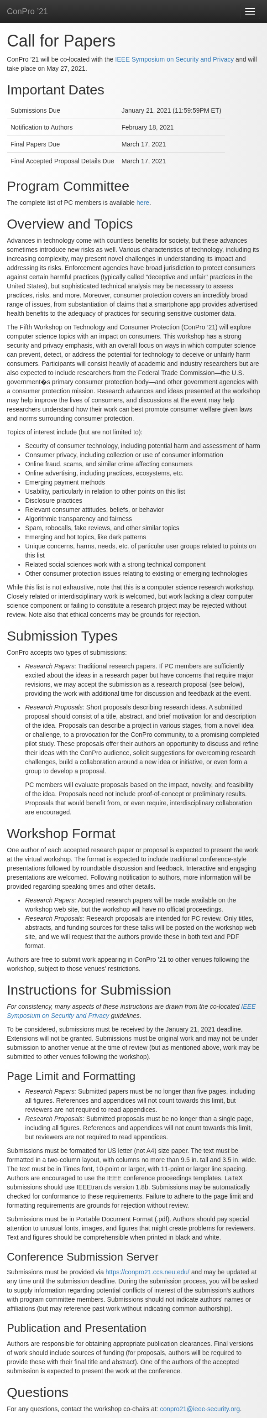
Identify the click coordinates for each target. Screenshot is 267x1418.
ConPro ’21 (27, 11)
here (142, 202)
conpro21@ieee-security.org (200, 1409)
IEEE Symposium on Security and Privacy (174, 59)
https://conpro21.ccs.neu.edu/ (147, 1272)
